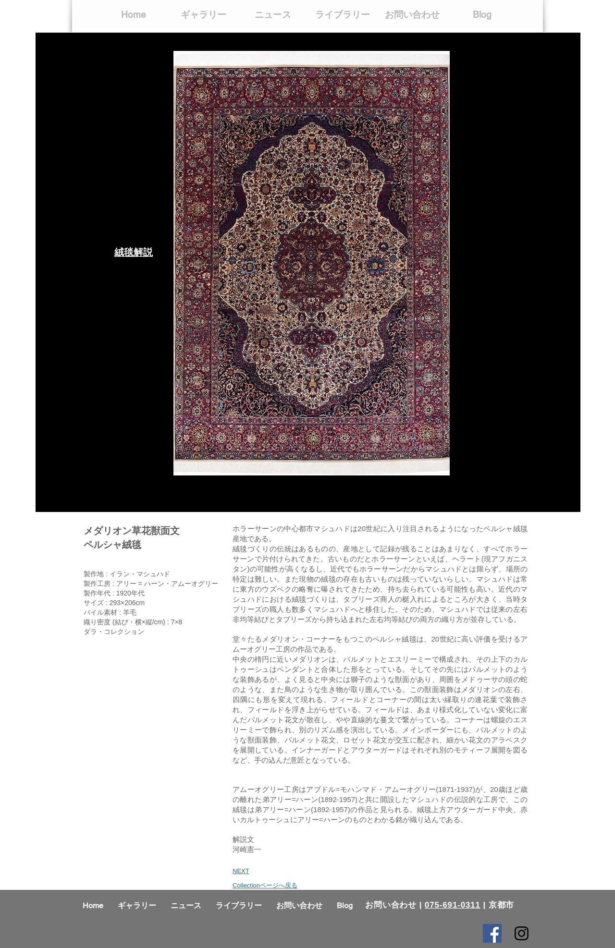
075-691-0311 (452, 905)
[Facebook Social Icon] (492, 933)
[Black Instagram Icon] (521, 933)
